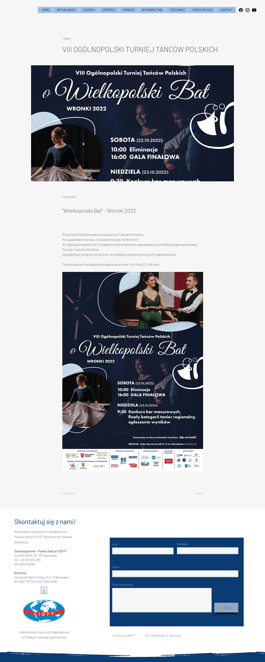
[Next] (192, 493)
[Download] (44, 590)
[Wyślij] (226, 607)
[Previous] (76, 493)
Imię (114, 544)
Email (115, 567)
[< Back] (76, 38)
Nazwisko (182, 544)
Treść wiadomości (122, 584)
